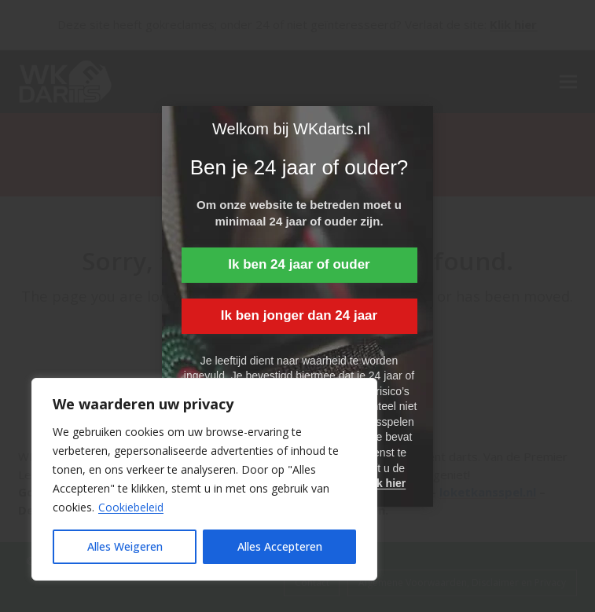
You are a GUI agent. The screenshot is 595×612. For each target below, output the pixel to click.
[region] (204, 479)
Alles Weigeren (125, 546)
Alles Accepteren (279, 546)
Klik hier (384, 483)
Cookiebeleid (130, 507)
